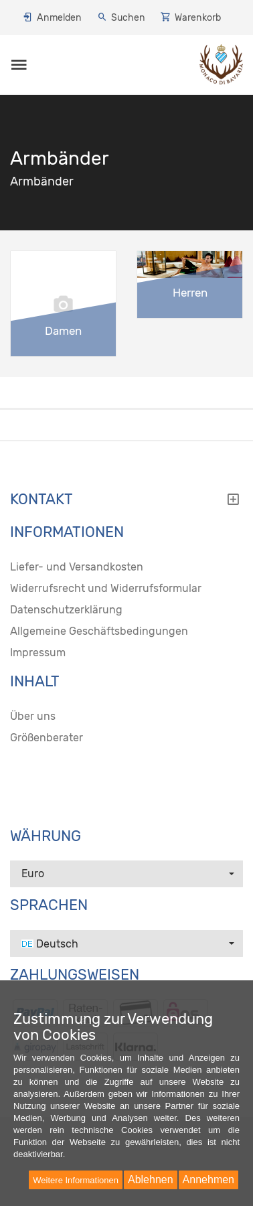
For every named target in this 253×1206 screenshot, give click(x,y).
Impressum (38, 652)
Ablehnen (150, 1179)
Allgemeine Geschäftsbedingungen (99, 631)
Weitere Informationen (75, 1180)
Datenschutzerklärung (66, 609)
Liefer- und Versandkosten (76, 566)
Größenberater (46, 737)
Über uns (33, 716)
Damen (63, 330)
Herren (190, 292)
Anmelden (59, 17)
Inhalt (35, 682)
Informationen (67, 532)
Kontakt (125, 500)
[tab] (126, 503)
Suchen (128, 17)
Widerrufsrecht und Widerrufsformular (105, 588)
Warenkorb (198, 17)
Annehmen (208, 1179)
